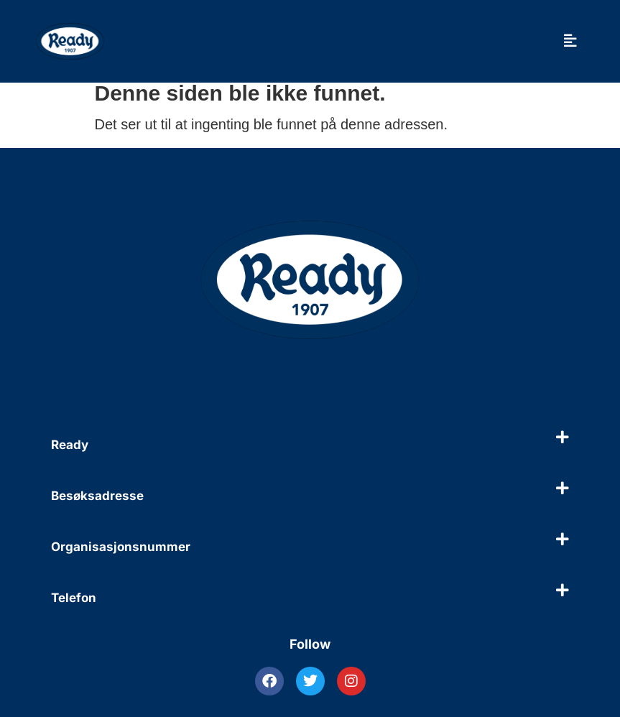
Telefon (73, 598)
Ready (69, 445)
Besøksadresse (97, 496)
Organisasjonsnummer (120, 547)
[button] (310, 445)
